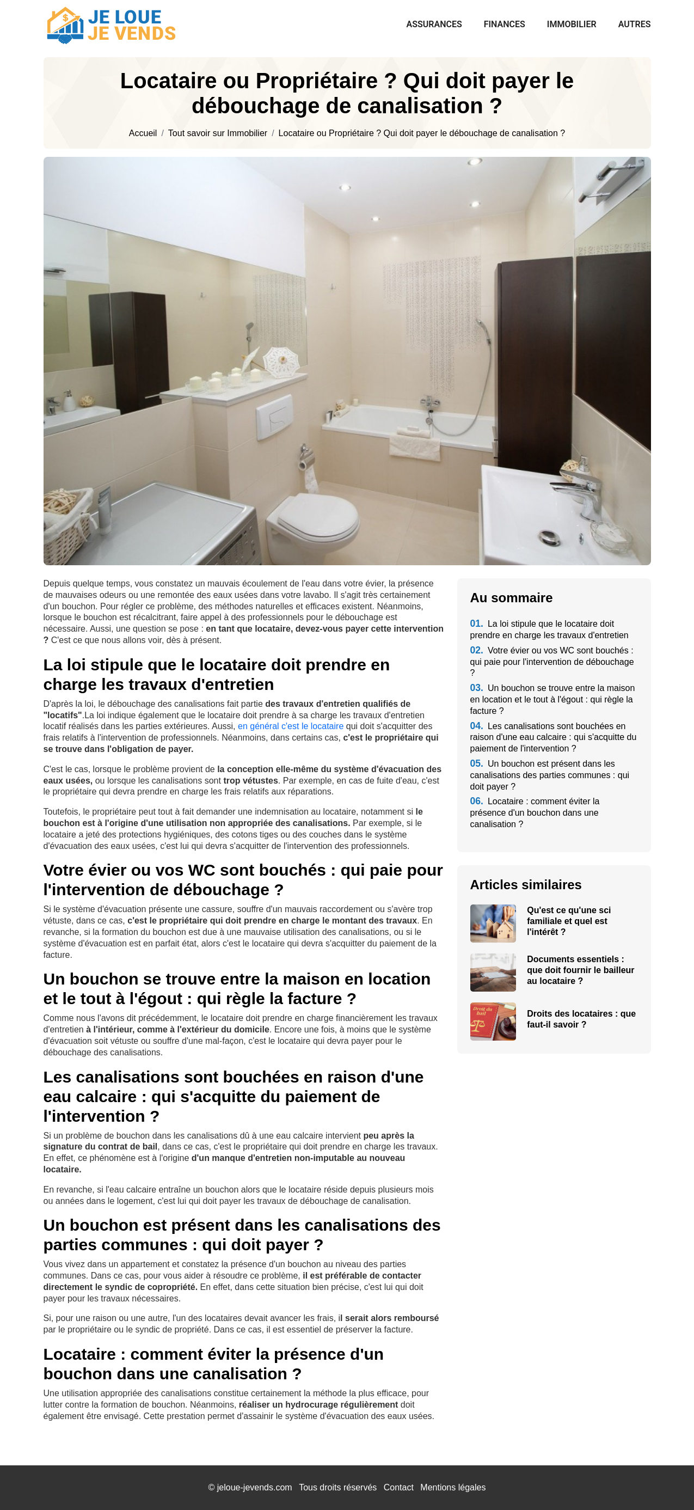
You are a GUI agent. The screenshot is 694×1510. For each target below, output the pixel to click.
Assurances (434, 24)
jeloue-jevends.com (254, 1487)
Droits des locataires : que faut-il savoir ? (581, 1019)
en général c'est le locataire (290, 726)
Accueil (143, 133)
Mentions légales (453, 1487)
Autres (634, 24)
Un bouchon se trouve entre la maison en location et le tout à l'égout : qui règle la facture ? (552, 699)
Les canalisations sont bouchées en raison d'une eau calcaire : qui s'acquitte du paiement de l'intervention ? (553, 738)
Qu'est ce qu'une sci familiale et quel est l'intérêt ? (569, 921)
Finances (504, 24)
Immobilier (572, 24)
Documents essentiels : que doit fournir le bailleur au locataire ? (580, 970)
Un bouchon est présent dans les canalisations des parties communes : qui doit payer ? (550, 775)
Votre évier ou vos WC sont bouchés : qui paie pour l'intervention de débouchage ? (552, 662)
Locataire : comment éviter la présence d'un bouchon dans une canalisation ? (535, 813)
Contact (399, 1487)
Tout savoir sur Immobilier (217, 133)
